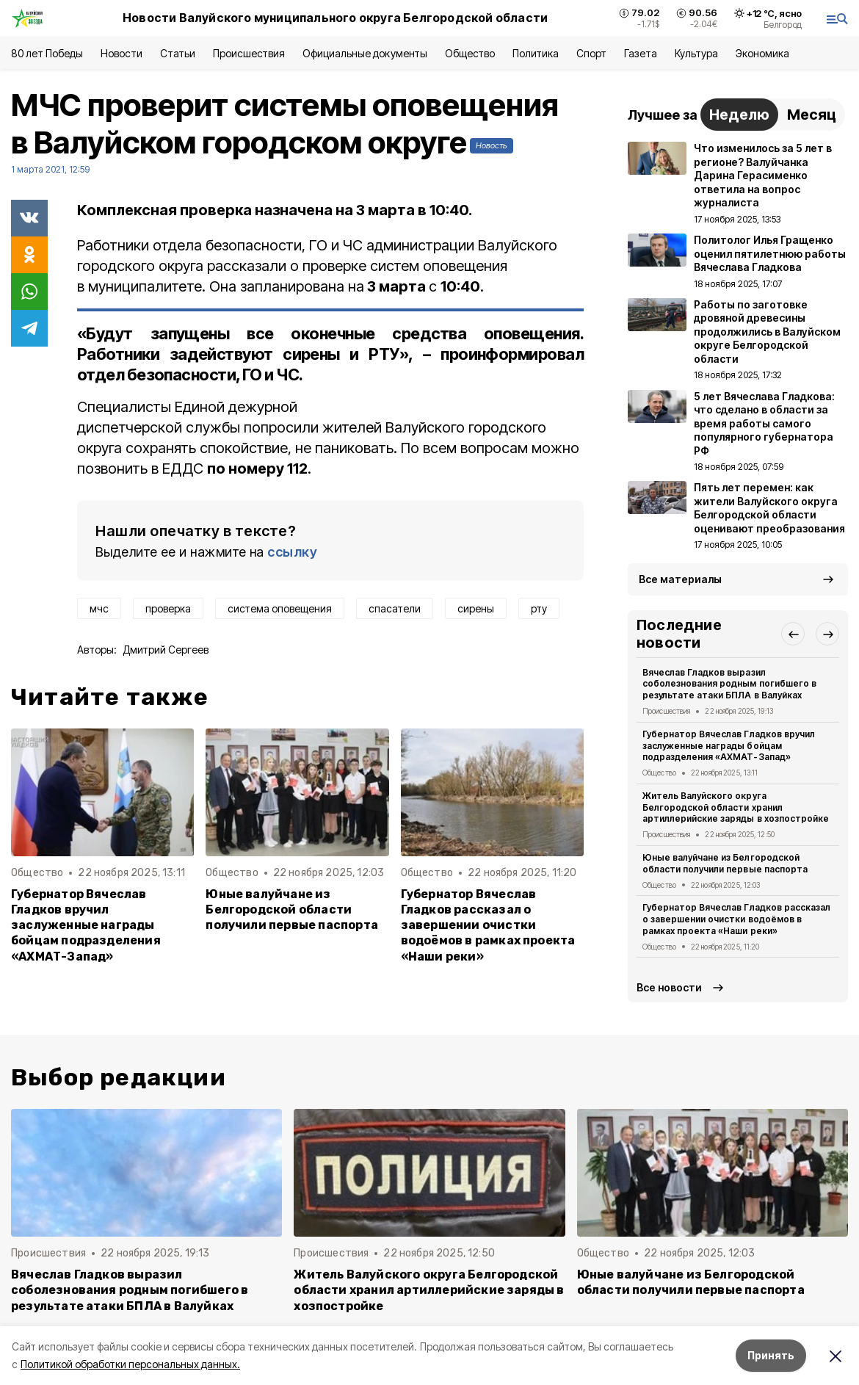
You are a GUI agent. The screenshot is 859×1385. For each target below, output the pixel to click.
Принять (770, 1355)
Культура (696, 53)
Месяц (811, 114)
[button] (793, 634)
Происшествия (249, 53)
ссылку (292, 552)
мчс (99, 608)
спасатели (395, 608)
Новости (121, 53)
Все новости (669, 987)
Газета (640, 53)
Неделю (739, 114)
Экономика (762, 53)
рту (539, 608)
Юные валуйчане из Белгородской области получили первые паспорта (292, 909)
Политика (535, 53)
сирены (475, 608)
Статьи (177, 53)
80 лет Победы (47, 53)
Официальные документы (364, 53)
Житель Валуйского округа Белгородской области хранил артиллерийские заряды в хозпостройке (735, 807)
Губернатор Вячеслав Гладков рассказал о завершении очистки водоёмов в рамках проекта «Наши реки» (488, 925)
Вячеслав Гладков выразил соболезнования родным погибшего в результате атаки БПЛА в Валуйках (729, 684)
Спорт (591, 53)
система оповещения (280, 608)
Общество (470, 53)
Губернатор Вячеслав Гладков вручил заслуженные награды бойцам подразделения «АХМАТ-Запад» (86, 925)
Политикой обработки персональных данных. (130, 1364)
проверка (168, 608)
